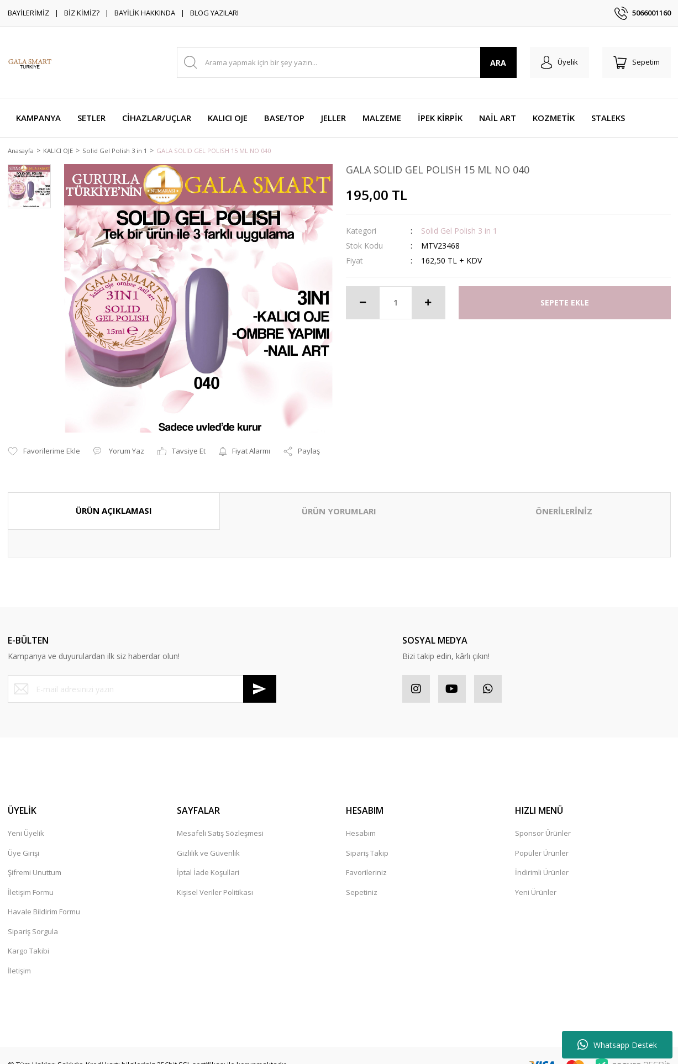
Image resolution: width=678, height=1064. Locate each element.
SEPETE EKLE (564, 303)
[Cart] (636, 62)
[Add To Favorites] (44, 439)
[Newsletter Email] (142, 677)
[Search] (347, 62)
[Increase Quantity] (428, 303)
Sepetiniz (361, 879)
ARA (498, 62)
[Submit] (259, 677)
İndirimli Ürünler (542, 860)
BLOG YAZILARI (214, 13)
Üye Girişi (23, 840)
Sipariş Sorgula (33, 919)
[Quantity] (396, 303)
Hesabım (361, 821)
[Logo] (30, 62)
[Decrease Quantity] (363, 303)
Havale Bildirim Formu (44, 899)
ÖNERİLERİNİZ (563, 498)
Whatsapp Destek (617, 1045)
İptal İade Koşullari (208, 860)
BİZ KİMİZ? (81, 13)
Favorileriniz (366, 860)
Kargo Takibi (28, 939)
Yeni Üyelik (26, 821)
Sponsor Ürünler (543, 821)
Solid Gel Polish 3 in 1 (459, 231)
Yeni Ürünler (535, 879)
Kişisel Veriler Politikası (215, 879)
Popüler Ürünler (542, 840)
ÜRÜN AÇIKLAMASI (114, 498)
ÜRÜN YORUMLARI (339, 498)
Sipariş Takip (367, 840)
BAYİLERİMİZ (28, 13)
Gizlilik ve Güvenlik (208, 840)
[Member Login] (559, 62)
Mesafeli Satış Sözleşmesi (220, 821)
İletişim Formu (31, 879)
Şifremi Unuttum (34, 860)
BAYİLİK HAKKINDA (144, 13)
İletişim (19, 958)
